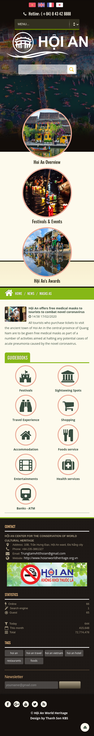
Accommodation (25, 449)
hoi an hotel (74, 653)
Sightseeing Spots (68, 390)
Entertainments (26, 479)
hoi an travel (33, 653)
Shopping (68, 420)
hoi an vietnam (54, 653)
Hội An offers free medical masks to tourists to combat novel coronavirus (57, 310)
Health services (68, 479)
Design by (49, 718)
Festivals (25, 390)
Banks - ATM (26, 508)
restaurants (14, 661)
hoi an (14, 653)
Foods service (68, 449)
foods (34, 661)
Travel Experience (26, 420)
